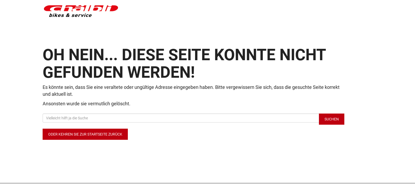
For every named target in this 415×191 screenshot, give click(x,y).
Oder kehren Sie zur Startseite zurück (85, 134)
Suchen (331, 119)
